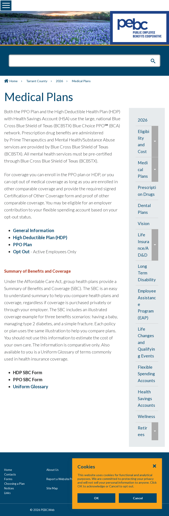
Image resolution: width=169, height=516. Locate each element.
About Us (52, 470)
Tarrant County (36, 81)
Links (7, 493)
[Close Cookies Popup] (154, 479)
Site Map (52, 488)
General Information (33, 230)
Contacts (10, 474)
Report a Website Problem (63, 479)
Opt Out (21, 251)
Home (13, 81)
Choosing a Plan (14, 483)
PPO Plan (22, 244)
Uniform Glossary (30, 386)
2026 (59, 81)
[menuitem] (147, 120)
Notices (9, 488)
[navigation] (147, 277)
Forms (8, 479)
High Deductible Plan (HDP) (40, 237)
